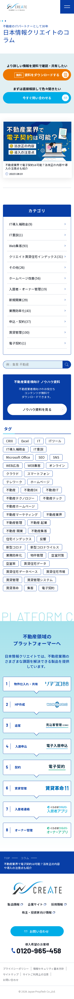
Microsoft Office (18, 457)
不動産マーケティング (22, 514)
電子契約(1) (17, 343)
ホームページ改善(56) (25, 278)
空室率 (11, 563)
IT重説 (38, 449)
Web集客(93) (18, 245)
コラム (25, 858)
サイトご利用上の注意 (36, 974)
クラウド (12, 473)
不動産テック (52, 498)
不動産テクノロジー (20, 498)
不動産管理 (14, 522)
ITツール (55, 441)
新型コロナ (14, 547)
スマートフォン (38, 473)
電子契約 (48, 587)
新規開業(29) (18, 299)
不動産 (11, 489)
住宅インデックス (19, 538)
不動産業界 (54, 514)
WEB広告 (12, 465)
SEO (41, 457)
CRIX (9, 441)
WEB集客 (34, 465)
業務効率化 (14, 555)
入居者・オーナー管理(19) (28, 289)
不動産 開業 (14, 530)
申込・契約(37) (20, 321)
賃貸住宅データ (35, 563)
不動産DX (30, 489)
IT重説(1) (16, 235)
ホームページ (40, 481)
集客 (30, 587)
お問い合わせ (11, 980)
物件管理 (36, 555)
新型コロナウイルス (44, 547)
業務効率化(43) (20, 310)
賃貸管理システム (40, 579)
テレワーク (14, 481)
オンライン (57, 465)
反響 (43, 538)
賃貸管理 (12, 579)
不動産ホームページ (20, 506)
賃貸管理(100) (19, 332)
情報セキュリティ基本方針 (48, 968)
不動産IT (52, 489)
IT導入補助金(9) (21, 224)
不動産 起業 (38, 522)
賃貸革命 (12, 587)
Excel (25, 441)
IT (38, 441)
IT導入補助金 (15, 449)
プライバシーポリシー (16, 968)
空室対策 (57, 555)
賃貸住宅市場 (55, 571)
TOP (7, 858)
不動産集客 (39, 530)
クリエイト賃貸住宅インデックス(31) (36, 256)
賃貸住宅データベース (22, 571)
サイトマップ (11, 974)
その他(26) (17, 267)
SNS (56, 457)
